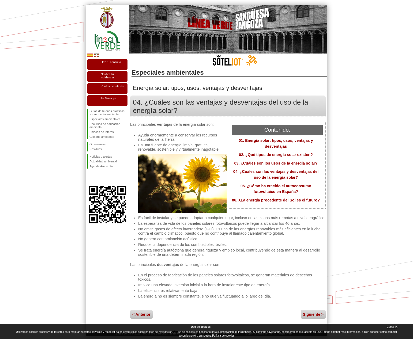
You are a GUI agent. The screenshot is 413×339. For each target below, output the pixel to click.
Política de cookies (223, 335)
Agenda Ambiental (101, 166)
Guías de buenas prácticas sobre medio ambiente (107, 112)
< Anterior (141, 314)
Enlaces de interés (101, 132)
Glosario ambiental (101, 136)
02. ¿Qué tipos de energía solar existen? (276, 155)
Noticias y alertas (100, 156)
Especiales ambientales (105, 119)
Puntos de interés (112, 86)
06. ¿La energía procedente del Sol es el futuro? (276, 200)
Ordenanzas (97, 144)
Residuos (95, 149)
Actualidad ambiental (103, 161)
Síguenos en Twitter (99, 177)
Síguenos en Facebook (90, 177)
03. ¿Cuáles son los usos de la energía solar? (275, 163)
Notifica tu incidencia (107, 76)
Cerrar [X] (392, 326)
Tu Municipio (109, 98)
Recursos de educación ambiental (104, 125)
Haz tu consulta (111, 62)
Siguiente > (313, 314)
